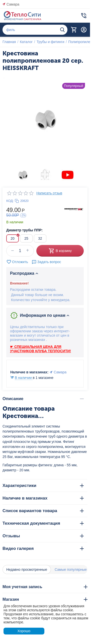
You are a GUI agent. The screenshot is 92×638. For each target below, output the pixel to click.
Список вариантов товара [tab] (43, 510)
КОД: (10, 201)
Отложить (17, 261)
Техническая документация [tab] (43, 523)
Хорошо (23, 631)
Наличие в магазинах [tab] (43, 498)
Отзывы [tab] (43, 536)
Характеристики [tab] (43, 485)
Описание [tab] (43, 398)
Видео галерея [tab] (43, 548)
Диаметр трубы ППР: (24, 230)
